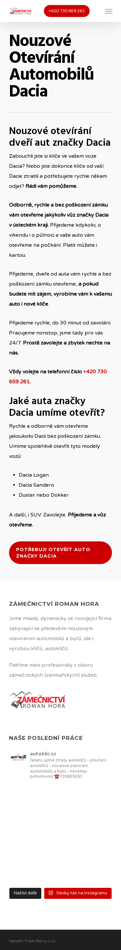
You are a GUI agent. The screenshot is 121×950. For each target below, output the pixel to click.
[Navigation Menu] (108, 11)
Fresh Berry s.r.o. (40, 941)
